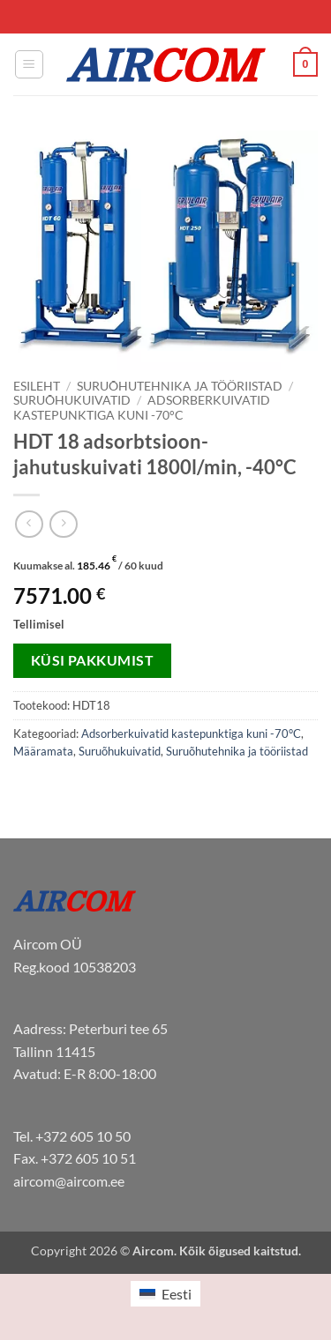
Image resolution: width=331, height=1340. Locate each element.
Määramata (43, 751)
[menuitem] (165, 1293)
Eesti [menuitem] (177, 1293)
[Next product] (28, 524)
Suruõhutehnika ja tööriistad (179, 386)
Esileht (36, 386)
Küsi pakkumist (92, 660)
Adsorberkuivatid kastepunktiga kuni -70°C (141, 407)
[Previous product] (63, 524)
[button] (29, 64)
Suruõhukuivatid (72, 400)
